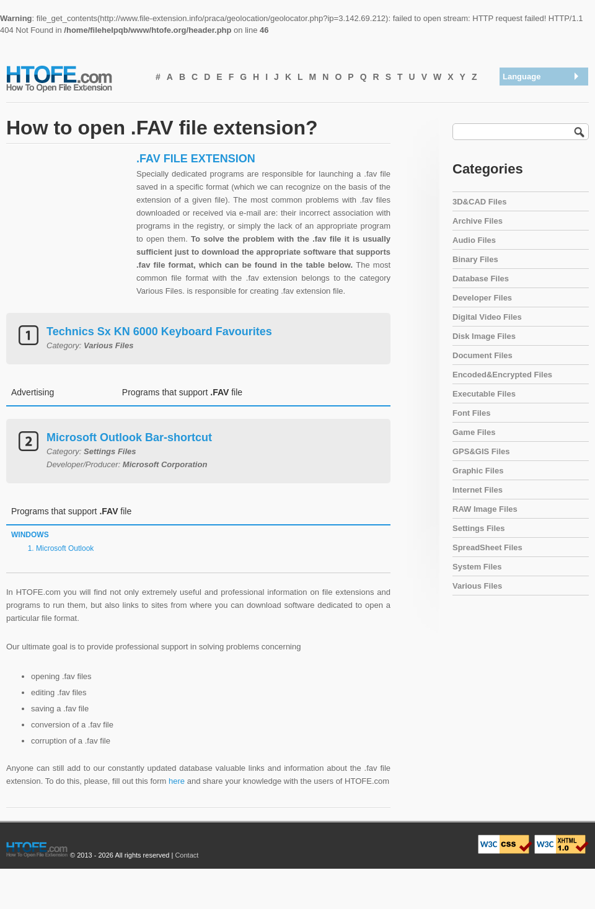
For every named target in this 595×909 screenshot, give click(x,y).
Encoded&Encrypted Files (502, 374)
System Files (477, 566)
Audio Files (474, 240)
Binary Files (475, 259)
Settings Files (478, 528)
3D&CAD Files (479, 201)
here (177, 781)
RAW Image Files (485, 509)
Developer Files (482, 297)
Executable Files (484, 393)
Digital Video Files (487, 317)
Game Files (473, 432)
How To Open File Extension (73, 78)
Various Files (477, 586)
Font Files (471, 413)
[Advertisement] (68, 229)
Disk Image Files (484, 336)
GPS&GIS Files (480, 451)
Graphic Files (477, 470)
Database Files (480, 278)
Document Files (482, 355)
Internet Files (477, 489)
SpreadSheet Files (487, 547)
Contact (186, 855)
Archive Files (477, 221)
